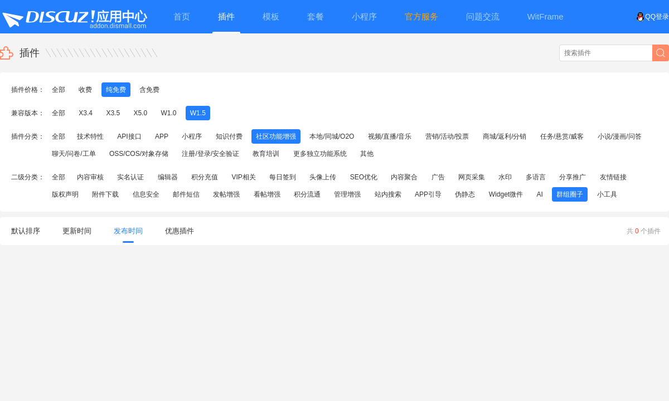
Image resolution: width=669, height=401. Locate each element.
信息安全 (146, 194)
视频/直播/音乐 (390, 136)
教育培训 (266, 154)
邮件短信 (186, 194)
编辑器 (168, 177)
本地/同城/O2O (331, 136)
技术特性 (90, 136)
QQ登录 (652, 17)
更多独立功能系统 (320, 154)
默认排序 (25, 231)
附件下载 (105, 194)
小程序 (192, 136)
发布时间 (128, 235)
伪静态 (465, 194)
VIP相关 (243, 177)
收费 (85, 90)
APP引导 (428, 194)
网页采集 (471, 177)
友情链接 (613, 177)
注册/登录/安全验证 (210, 154)
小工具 (607, 194)
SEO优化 (363, 177)
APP (161, 136)
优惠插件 (179, 231)
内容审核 (90, 177)
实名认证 (130, 177)
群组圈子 (569, 194)
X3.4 (86, 113)
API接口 (129, 136)
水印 (505, 177)
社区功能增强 (276, 136)
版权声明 (65, 194)
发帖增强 (226, 194)
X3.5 (113, 113)
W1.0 (168, 113)
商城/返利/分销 (505, 136)
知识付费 (229, 136)
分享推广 (572, 177)
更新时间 (76, 231)
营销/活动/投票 (447, 136)
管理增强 (347, 194)
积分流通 (307, 194)
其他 (367, 154)
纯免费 (116, 90)
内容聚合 (404, 177)
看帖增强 (267, 194)
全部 (58, 90)
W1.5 (198, 113)
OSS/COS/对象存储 (138, 154)
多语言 (536, 177)
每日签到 (282, 177)
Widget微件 (506, 194)
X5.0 (140, 113)
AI (540, 194)
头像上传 (322, 177)
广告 (438, 177)
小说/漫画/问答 (620, 136)
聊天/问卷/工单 (74, 154)
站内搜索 (388, 194)
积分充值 (204, 177)
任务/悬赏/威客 (562, 136)
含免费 (149, 90)
